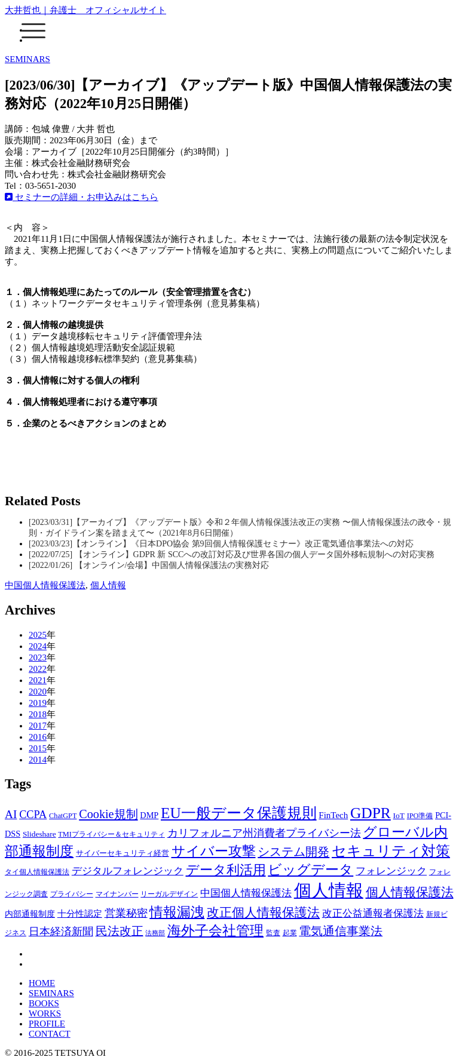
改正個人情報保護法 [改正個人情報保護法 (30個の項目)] (263, 912)
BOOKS (44, 1003)
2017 (38, 725)
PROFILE (47, 1023)
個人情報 (108, 585)
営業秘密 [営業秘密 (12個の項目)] (126, 913)
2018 (38, 714)
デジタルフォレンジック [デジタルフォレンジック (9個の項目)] (127, 871)
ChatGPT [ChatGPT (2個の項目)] (62, 816)
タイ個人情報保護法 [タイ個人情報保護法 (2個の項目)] (37, 872)
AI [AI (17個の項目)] (11, 814)
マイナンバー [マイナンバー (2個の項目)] (117, 894)
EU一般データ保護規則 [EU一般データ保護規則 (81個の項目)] (239, 813)
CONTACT (50, 1034)
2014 (38, 759)
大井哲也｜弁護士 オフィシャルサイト (85, 10)
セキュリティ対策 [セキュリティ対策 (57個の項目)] (391, 851)
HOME (42, 983)
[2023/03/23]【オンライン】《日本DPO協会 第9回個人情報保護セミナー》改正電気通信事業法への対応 (221, 543)
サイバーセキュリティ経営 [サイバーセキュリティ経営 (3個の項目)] (122, 853)
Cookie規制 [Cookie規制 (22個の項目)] (108, 814)
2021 (38, 680)
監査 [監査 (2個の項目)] (273, 933)
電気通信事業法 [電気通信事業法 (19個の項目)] (340, 931)
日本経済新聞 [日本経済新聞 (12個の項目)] (61, 932)
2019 (38, 703)
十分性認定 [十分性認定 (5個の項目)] (79, 913)
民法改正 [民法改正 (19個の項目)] (119, 931)
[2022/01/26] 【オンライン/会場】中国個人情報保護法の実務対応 (149, 565)
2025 (38, 635)
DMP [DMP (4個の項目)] (149, 815)
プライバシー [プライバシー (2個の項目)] (71, 894)
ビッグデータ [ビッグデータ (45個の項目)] (310, 869)
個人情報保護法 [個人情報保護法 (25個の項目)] (410, 892)
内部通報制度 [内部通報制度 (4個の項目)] (30, 913)
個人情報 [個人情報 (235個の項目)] (328, 890)
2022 (38, 669)
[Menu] (33, 30)
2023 (38, 657)
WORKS (45, 1013)
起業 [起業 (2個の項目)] (290, 933)
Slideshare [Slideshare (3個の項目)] (39, 833)
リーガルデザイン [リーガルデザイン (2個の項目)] (169, 894)
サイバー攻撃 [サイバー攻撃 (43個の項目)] (214, 851)
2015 (38, 748)
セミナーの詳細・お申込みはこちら (81, 197)
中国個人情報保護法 (45, 585)
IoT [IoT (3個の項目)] (399, 815)
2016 (38, 737)
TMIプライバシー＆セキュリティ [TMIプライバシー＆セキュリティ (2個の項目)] (111, 834)
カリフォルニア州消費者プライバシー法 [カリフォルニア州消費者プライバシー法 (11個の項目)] (264, 833)
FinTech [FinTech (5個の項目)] (333, 815)
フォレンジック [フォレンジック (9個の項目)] (391, 871)
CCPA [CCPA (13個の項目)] (33, 815)
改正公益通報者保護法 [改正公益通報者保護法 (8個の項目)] (373, 913)
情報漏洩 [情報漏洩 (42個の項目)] (176, 912)
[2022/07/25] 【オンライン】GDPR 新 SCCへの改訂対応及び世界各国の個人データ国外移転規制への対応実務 (231, 554)
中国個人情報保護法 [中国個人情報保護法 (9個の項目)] (246, 893)
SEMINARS (27, 59)
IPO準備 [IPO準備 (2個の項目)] (420, 816)
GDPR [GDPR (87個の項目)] (370, 813)
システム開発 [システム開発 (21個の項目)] (293, 851)
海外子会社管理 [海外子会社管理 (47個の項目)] (215, 930)
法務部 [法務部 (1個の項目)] (155, 933)
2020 (38, 691)
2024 (38, 646)
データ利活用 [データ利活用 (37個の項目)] (226, 869)
